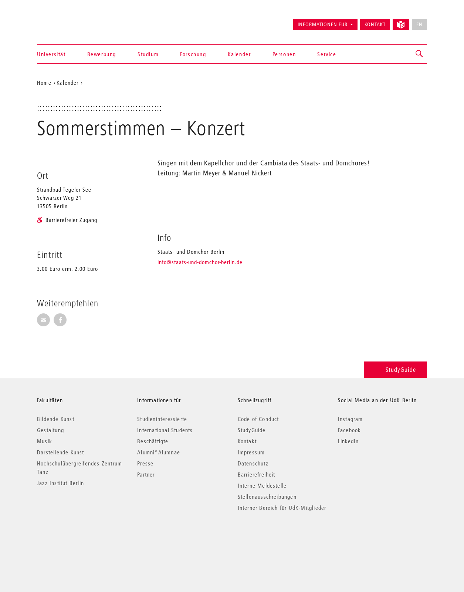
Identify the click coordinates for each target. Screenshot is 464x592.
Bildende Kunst (55, 419)
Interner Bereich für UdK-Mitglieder (282, 507)
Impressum (251, 452)
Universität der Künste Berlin (66, 21)
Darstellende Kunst (60, 452)
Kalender (239, 54)
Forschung (193, 54)
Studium (148, 54)
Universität (51, 54)
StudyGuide (395, 369)
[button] (419, 54)
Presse (145, 463)
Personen (284, 54)
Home (44, 82)
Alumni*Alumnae (158, 452)
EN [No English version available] (419, 24)
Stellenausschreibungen (267, 496)
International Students (165, 430)
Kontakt (375, 24)
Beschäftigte (152, 441)
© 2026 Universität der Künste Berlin (75, 539)
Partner (146, 474)
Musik (44, 441)
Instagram (350, 419)
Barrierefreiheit (256, 474)
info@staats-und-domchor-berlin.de (200, 262)
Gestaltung (50, 430)
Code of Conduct (258, 419)
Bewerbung (101, 54)
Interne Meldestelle (262, 485)
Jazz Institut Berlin (60, 483)
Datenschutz (253, 463)
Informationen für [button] (323, 24)
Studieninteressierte (162, 419)
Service (326, 54)
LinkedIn (348, 441)
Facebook (349, 430)
